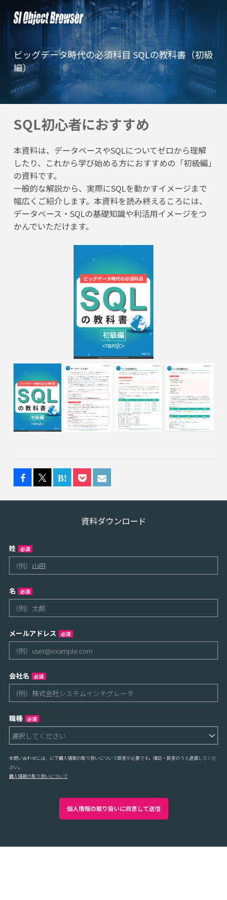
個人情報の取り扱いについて (38, 776)
